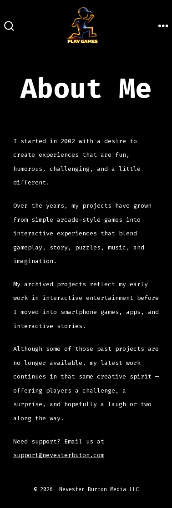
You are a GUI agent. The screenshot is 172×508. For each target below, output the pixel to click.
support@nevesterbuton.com (58, 455)
